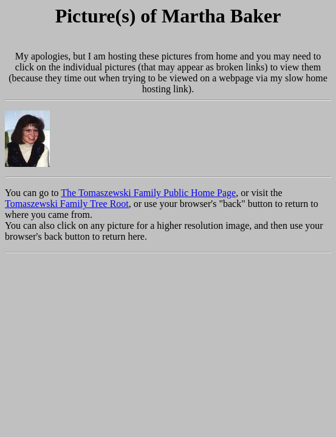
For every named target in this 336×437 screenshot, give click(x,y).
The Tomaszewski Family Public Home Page (148, 193)
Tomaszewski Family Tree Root (67, 203)
